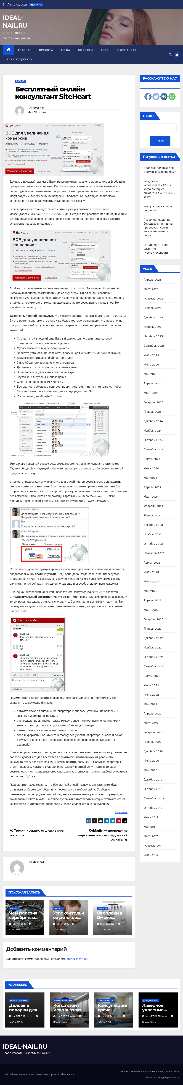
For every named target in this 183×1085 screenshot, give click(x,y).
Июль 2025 (151, 355)
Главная (24, 50)
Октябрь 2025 (153, 336)
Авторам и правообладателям (147, 1071)
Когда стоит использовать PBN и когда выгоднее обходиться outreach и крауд (159, 189)
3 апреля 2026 (67, 1016)
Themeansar (68, 1074)
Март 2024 (151, 496)
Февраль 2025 (153, 402)
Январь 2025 (152, 411)
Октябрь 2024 (153, 440)
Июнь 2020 (151, 760)
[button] (170, 54)
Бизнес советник (19, 1001)
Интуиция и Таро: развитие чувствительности (156, 248)
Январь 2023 (152, 628)
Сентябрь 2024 (154, 449)
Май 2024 (150, 477)
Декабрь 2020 (153, 751)
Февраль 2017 (153, 845)
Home (124, 1071)
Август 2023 (152, 562)
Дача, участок (106, 1001)
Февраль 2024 (153, 506)
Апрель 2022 (152, 713)
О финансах (126, 50)
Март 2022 (151, 723)
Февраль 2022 (153, 732)
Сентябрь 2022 (154, 666)
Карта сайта (172, 1071)
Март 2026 (151, 289)
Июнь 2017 (151, 817)
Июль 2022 (151, 685)
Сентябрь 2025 (154, 345)
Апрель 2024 (152, 487)
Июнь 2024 (151, 468)
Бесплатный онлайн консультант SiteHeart (53, 93)
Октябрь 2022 (153, 657)
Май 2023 (150, 591)
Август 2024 (152, 459)
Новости (85, 50)
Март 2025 (151, 393)
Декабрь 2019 (153, 779)
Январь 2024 (152, 515)
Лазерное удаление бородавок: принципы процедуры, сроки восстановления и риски (158, 227)
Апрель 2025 (152, 383)
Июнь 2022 (151, 694)
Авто (104, 50)
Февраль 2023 (153, 619)
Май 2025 (150, 374)
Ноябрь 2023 (153, 534)
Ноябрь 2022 (153, 647)
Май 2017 (150, 826)
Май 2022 (150, 704)
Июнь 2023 (151, 581)
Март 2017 (151, 836)
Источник (121, 812)
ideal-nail (38, 107)
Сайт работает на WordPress (19, 1074)
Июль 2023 (151, 572)
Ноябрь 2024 (153, 430)
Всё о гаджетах (19, 59)
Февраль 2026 (153, 298)
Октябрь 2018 (153, 789)
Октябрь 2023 (153, 543)
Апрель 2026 (152, 279)
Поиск (148, 116)
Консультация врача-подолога (113, 1010)
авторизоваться (77, 959)
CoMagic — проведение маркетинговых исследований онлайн (103, 835)
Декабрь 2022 (153, 638)
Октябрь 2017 (153, 808)
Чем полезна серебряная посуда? (23, 917)
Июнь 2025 (151, 364)
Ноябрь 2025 (153, 327)
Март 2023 (151, 609)
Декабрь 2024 (153, 421)
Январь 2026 (153, 308)
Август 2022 (152, 675)
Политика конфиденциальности (162, 1077)
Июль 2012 (151, 855)
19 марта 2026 (110, 1016)
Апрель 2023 (152, 600)
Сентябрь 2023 (154, 553)
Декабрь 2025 (153, 317)
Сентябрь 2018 (154, 798)
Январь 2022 (152, 742)
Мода (65, 50)
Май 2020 (150, 770)
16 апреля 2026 (22, 1016)
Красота (46, 50)
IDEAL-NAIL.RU (25, 1046)
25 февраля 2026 (157, 1016)
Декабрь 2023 (153, 525)
